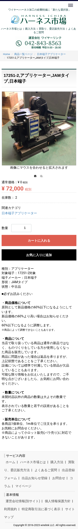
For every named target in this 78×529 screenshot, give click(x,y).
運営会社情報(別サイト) (23, 501)
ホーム (10, 462)
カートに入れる (39, 240)
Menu (71, 3)
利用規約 (10, 509)
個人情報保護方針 (58, 501)
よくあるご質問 (46, 470)
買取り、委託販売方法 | (53, 28)
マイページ (23, 486)
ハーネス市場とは (11, 28)
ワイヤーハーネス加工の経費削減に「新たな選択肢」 (39, 9)
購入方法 (30, 28)
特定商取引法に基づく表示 (41, 509)
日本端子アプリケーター (19, 213)
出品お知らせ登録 (34, 478)
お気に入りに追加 (39, 255)
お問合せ (58, 478)
